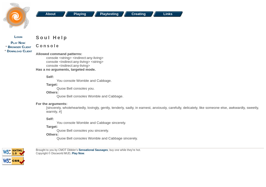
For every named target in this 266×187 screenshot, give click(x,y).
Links (167, 14)
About (50, 14)
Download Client (19, 51)
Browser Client (19, 47)
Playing (80, 14)
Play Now (18, 43)
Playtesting (109, 14)
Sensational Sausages (93, 149)
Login (18, 37)
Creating (138, 14)
